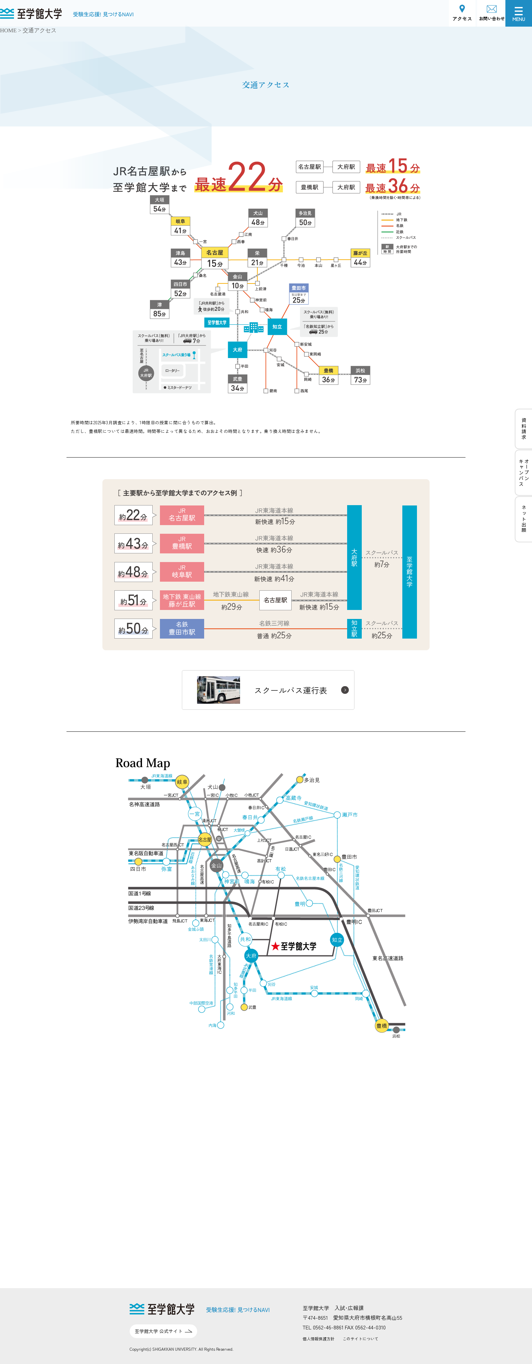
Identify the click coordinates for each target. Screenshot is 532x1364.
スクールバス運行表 (262, 690)
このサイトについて (360, 1338)
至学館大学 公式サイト (159, 1331)
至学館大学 (13, 12)
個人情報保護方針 (318, 1338)
